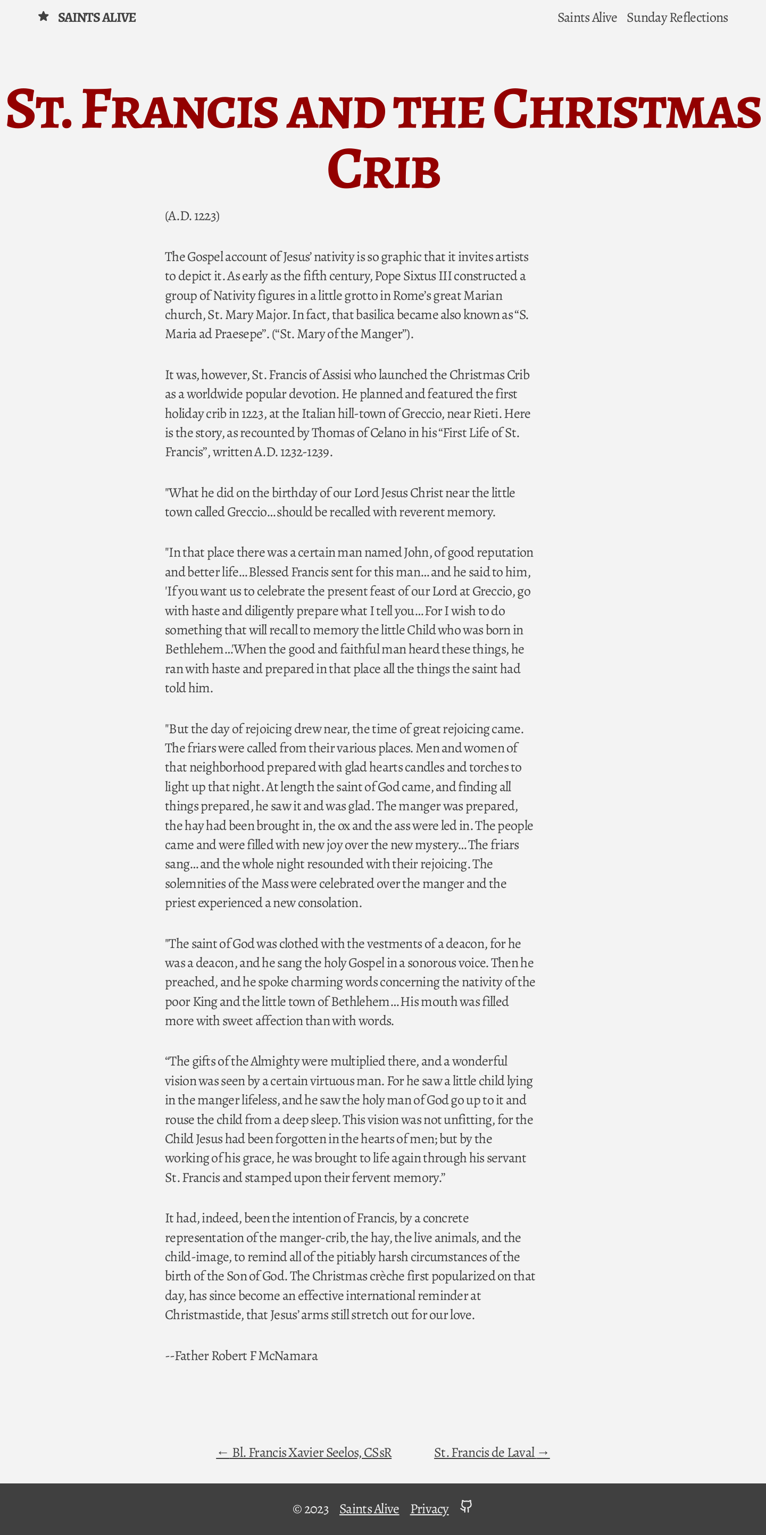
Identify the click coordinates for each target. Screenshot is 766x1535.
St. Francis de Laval (485, 1452)
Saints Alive (86, 17)
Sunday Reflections (677, 17)
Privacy (429, 1508)
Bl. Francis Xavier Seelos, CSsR (311, 1452)
